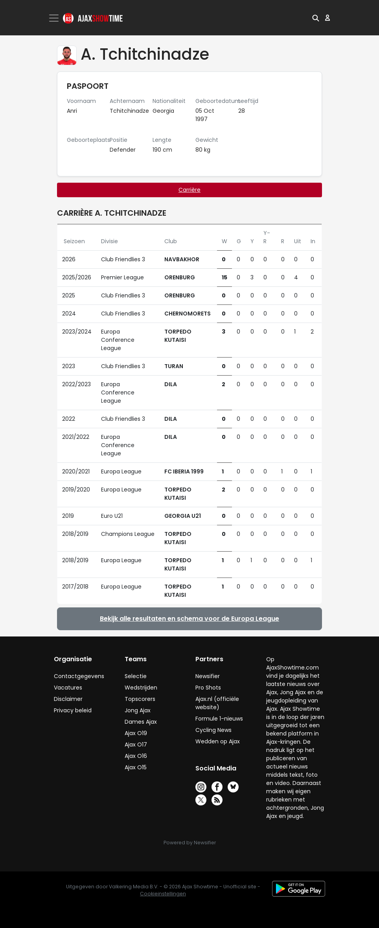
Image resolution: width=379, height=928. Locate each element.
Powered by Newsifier (190, 842)
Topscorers (140, 699)
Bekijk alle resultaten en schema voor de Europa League (189, 618)
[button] (315, 17)
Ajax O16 (136, 756)
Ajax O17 (136, 744)
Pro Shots (208, 687)
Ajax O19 (136, 733)
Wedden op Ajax (217, 741)
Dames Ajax (141, 722)
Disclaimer (68, 699)
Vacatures (68, 687)
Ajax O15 (136, 767)
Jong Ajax (138, 710)
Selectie (136, 676)
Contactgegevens (79, 676)
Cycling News (213, 730)
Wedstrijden (141, 687)
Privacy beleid (73, 710)
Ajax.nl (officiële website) (217, 703)
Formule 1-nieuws (219, 719)
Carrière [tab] (189, 190)
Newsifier (207, 676)
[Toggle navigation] (54, 18)
